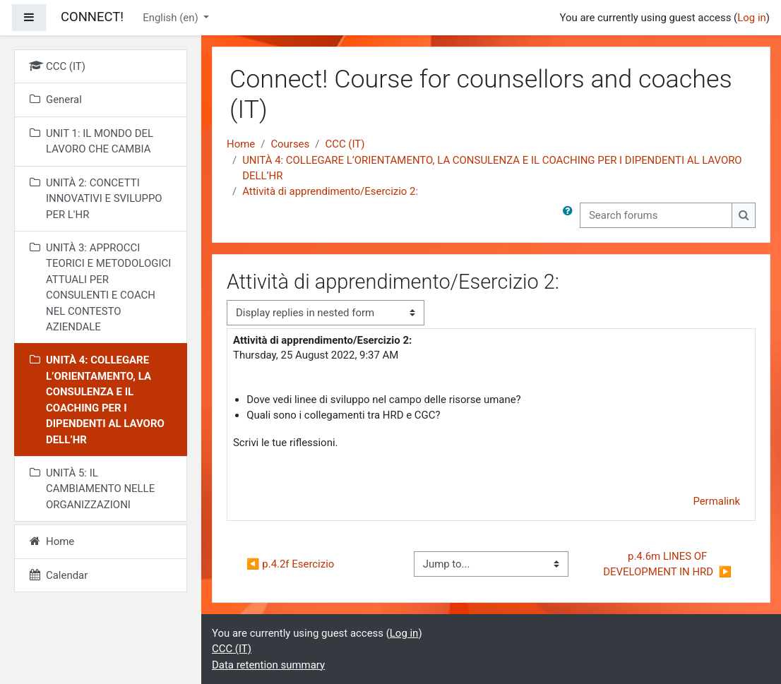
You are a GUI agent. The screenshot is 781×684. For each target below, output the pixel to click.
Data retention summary (268, 665)
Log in (751, 17)
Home (241, 144)
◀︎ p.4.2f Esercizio (290, 564)
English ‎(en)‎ (172, 17)
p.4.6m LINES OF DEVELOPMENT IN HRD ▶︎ (667, 564)
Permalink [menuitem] (716, 501)
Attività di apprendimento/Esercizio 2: (330, 191)
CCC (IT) (344, 144)
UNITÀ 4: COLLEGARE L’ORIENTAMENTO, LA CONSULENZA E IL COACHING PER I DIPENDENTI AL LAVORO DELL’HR (491, 168)
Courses (289, 144)
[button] (570, 215)
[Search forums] (656, 215)
